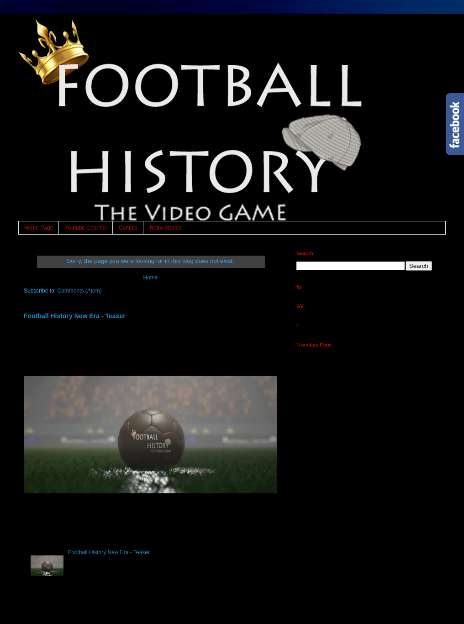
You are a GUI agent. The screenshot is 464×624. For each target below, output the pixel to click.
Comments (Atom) (79, 291)
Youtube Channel (86, 228)
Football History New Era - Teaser (75, 316)
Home (150, 277)
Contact (128, 228)
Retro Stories (165, 228)
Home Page (38, 228)
